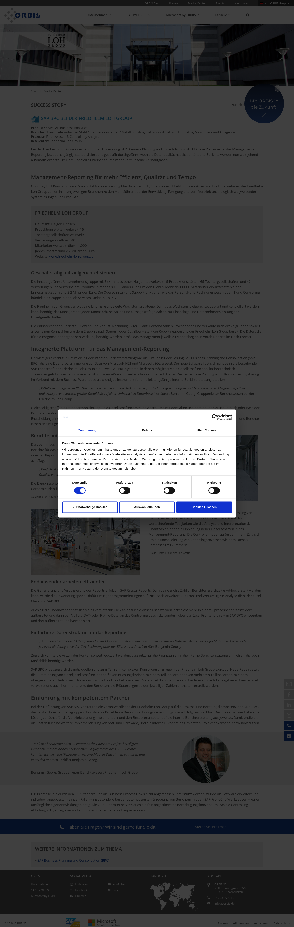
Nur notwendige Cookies (90, 507)
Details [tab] (147, 430)
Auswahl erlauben (147, 507)
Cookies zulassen (204, 507)
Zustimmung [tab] (87, 430)
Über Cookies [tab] (206, 430)
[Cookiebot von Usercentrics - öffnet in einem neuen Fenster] (214, 417)
